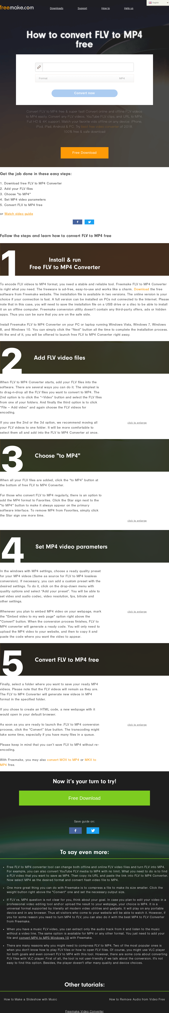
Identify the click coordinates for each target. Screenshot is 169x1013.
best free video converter (100, 126)
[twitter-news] (93, 830)
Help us (128, 8)
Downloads (56, 8)
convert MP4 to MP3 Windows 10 (44, 938)
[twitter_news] (89, 222)
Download (141, 289)
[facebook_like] (77, 222)
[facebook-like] (75, 830)
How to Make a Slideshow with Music (30, 999)
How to (105, 8)
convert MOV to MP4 (63, 760)
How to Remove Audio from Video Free (137, 999)
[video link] (88, 67)
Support (82, 8)
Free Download (84, 153)
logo (17, 7)
